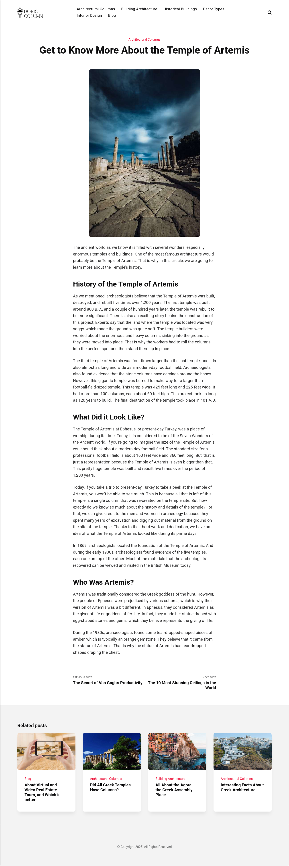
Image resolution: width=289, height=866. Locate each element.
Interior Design (89, 15)
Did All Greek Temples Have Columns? (110, 787)
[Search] (270, 12)
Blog (112, 15)
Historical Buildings (180, 9)
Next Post (180, 683)
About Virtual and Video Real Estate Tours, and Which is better (42, 792)
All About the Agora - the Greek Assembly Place (174, 790)
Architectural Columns (96, 9)
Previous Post (108, 680)
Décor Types (213, 9)
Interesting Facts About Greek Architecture (242, 787)
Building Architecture (139, 9)
